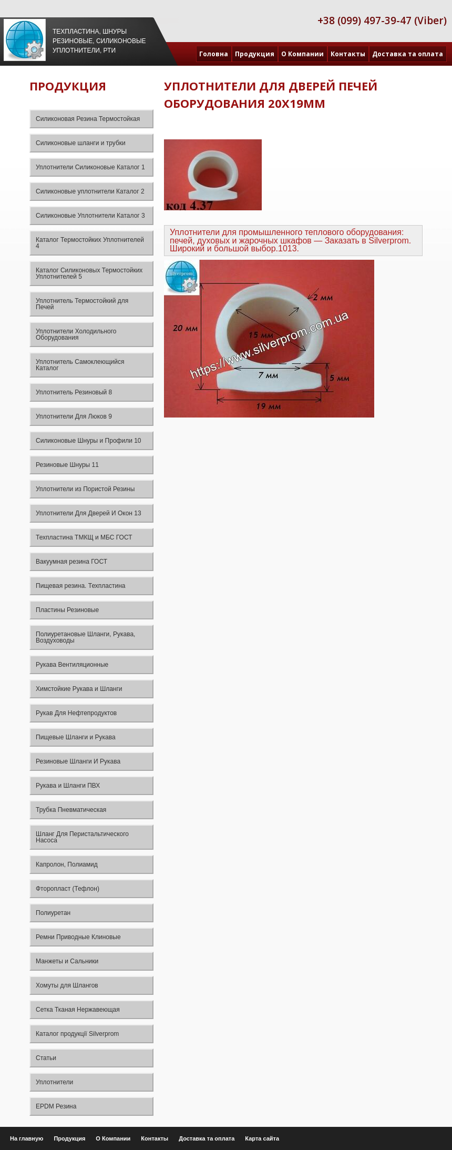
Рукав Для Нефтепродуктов (76, 713)
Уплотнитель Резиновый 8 (74, 392)
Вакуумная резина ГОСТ (71, 561)
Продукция (254, 53)
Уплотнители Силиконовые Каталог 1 (90, 167)
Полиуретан (53, 913)
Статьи (46, 1058)
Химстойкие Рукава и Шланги (79, 689)
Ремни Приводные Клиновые (78, 937)
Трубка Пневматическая (71, 809)
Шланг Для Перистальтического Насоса (82, 837)
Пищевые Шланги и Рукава (76, 737)
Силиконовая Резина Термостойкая (88, 119)
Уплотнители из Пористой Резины (85, 489)
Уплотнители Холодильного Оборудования (76, 334)
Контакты (348, 53)
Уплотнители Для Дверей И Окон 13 (88, 513)
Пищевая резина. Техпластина (80, 585)
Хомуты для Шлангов (67, 985)
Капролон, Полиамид (67, 864)
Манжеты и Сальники (67, 961)
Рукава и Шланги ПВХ (68, 785)
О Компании (302, 53)
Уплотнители (54, 1082)
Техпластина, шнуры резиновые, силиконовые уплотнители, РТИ (99, 41)
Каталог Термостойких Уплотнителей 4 (90, 243)
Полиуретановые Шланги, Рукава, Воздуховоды (85, 637)
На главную (26, 1138)
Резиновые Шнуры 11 (67, 465)
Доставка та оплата (407, 53)
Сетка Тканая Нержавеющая (78, 1009)
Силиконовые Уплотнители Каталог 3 (90, 215)
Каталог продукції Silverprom (77, 1033)
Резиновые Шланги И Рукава (78, 761)
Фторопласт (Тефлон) (67, 888)
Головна (213, 53)
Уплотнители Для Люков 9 (74, 416)
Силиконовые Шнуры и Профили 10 (88, 440)
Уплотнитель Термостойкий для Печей (82, 304)
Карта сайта (262, 1138)
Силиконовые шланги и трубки (81, 143)
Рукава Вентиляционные (72, 664)
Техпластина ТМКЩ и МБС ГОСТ (84, 537)
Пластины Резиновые (67, 610)
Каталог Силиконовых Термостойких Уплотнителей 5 (89, 273)
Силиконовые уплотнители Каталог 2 (90, 191)
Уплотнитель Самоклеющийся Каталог (80, 365)
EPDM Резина (56, 1106)
